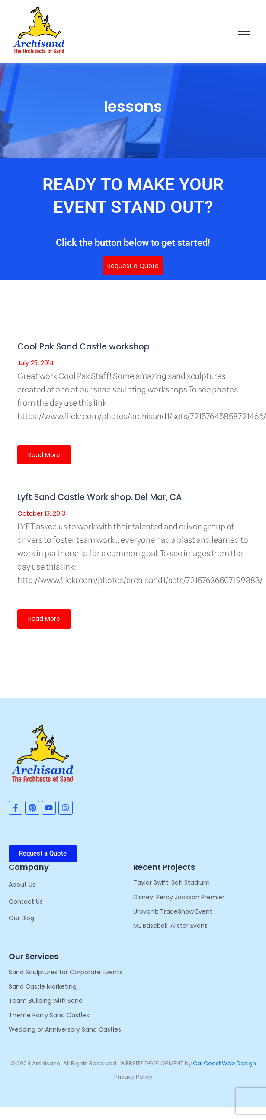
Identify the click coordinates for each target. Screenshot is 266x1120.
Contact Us (26, 901)
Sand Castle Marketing (43, 986)
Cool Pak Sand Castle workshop (83, 347)
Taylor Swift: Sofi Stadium (171, 882)
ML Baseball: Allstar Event (170, 925)
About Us (22, 884)
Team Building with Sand (46, 1000)
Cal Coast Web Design (224, 1063)
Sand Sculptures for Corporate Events (65, 972)
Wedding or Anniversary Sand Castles (65, 1029)
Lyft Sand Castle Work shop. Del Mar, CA (99, 497)
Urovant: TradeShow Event (172, 911)
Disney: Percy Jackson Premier (178, 897)
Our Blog (21, 918)
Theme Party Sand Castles (49, 1015)
